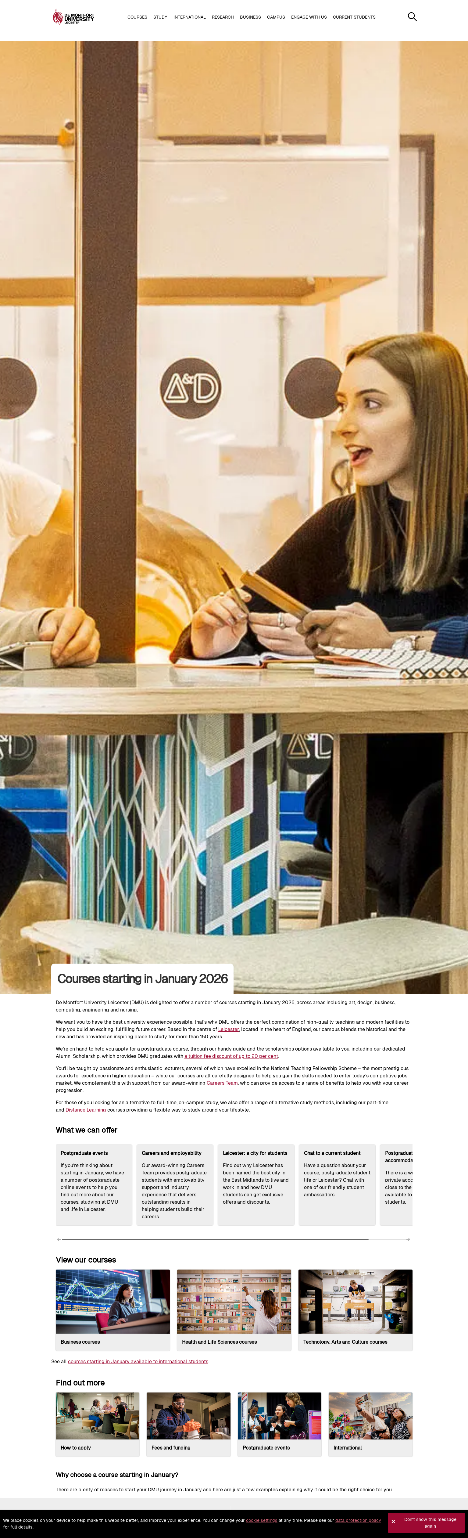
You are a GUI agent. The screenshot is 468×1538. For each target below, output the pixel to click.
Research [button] (223, 17)
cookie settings (261, 1520)
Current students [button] (354, 17)
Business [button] (250, 17)
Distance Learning (86, 1110)
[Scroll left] (59, 1240)
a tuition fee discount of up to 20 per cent (231, 1056)
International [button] (189, 17)
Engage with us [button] (309, 17)
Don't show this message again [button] (430, 1523)
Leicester (228, 1029)
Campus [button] (276, 17)
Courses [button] (137, 17)
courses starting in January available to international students (138, 1361)
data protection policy (358, 1520)
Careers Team (222, 1083)
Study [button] (160, 17)
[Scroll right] (409, 1240)
